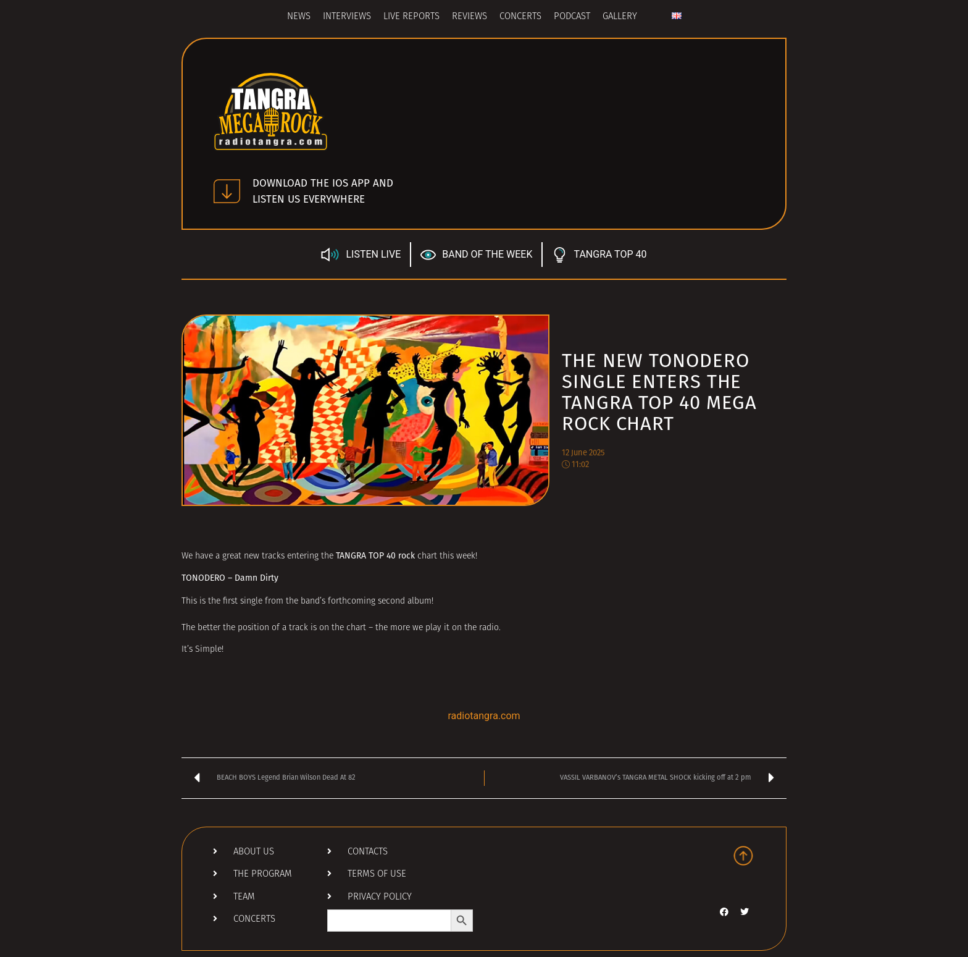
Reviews (469, 17)
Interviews (347, 17)
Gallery (620, 17)
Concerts (520, 17)
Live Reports (411, 17)
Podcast (572, 17)
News (299, 17)
